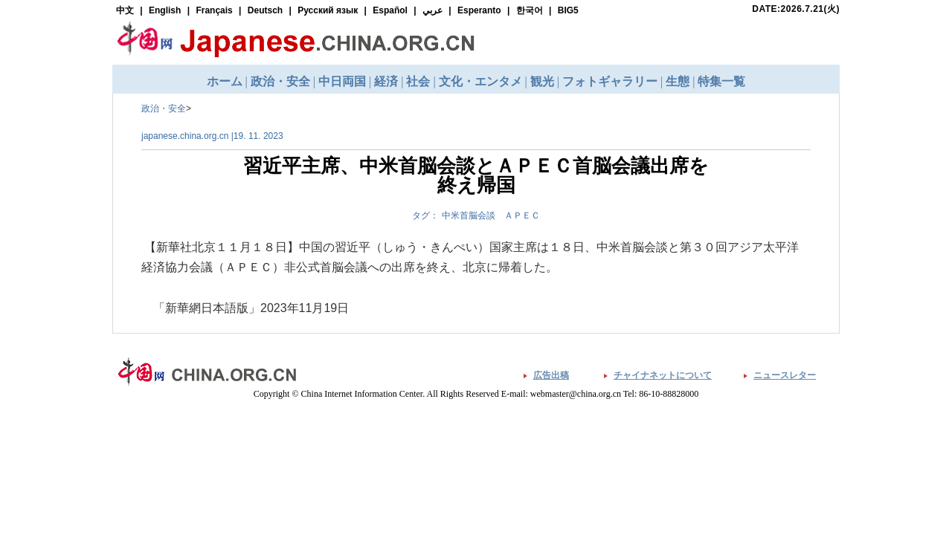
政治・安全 (163, 108)
